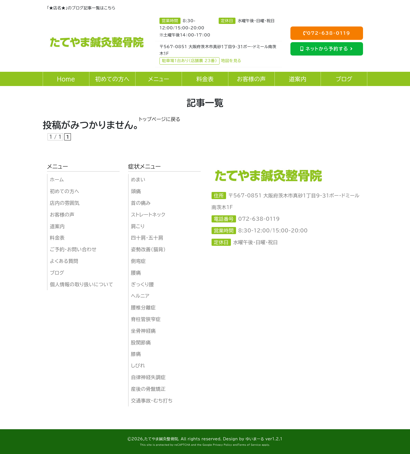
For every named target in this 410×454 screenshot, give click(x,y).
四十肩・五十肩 (147, 237)
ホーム (57, 179)
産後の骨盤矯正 (148, 388)
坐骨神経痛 (143, 330)
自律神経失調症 (148, 377)
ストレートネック (148, 214)
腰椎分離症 (143, 307)
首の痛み (141, 203)
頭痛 (136, 191)
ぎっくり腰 (142, 284)
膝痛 (136, 353)
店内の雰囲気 (64, 203)
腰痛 (136, 272)
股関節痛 (141, 342)
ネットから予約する (326, 48)
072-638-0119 (326, 33)
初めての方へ (64, 191)
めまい (138, 179)
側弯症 (138, 261)
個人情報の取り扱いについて (81, 284)
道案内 (57, 226)
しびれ (138, 365)
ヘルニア (140, 295)
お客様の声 (62, 214)
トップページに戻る (160, 119)
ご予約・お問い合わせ (73, 249)
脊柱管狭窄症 (146, 319)
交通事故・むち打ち (152, 400)
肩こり (138, 226)
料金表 (57, 237)
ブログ (57, 272)
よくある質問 (64, 261)
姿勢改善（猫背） (148, 249)
